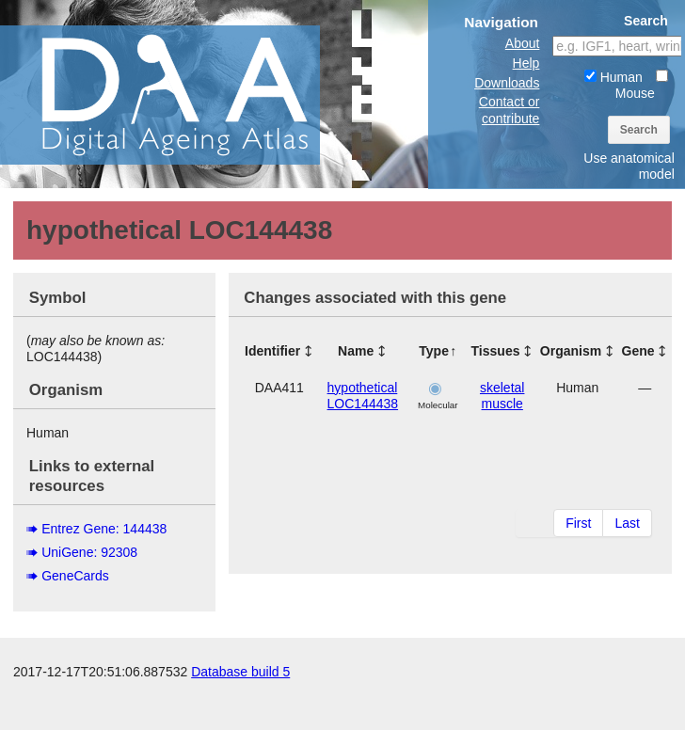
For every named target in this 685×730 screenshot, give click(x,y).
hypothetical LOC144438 (363, 395)
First (578, 523)
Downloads (506, 82)
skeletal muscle (502, 395)
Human (613, 77)
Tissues (495, 350)
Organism (570, 350)
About (522, 43)
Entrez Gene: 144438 (104, 528)
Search (639, 129)
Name (356, 350)
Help (526, 63)
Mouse (641, 85)
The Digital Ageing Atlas (188, 94)
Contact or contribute (509, 109)
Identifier (272, 350)
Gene (638, 350)
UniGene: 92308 (89, 552)
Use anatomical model (629, 166)
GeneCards (75, 575)
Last (626, 523)
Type (434, 350)
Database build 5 (240, 711)
